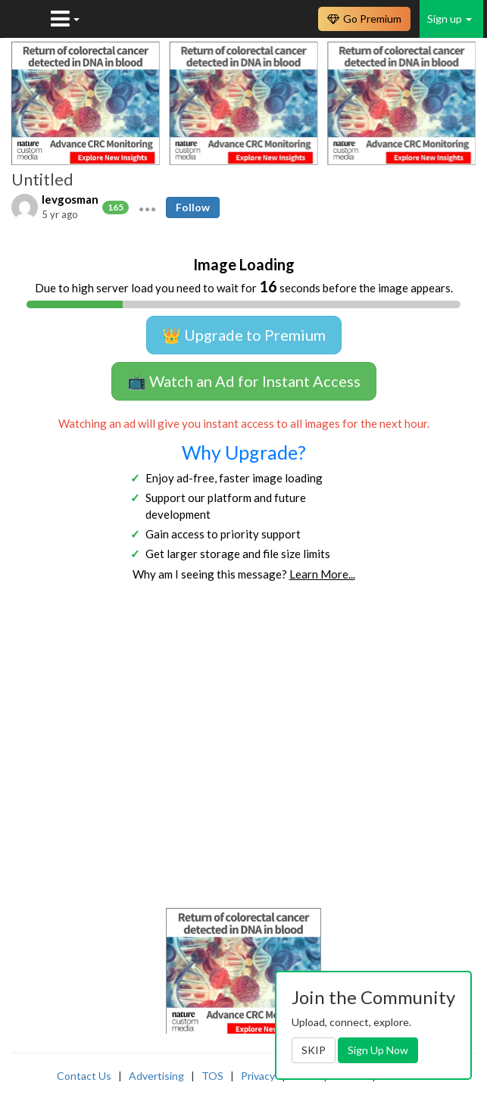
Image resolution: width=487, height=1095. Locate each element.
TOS (212, 1075)
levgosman (70, 199)
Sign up (449, 18)
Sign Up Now (378, 1050)
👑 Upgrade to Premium (244, 335)
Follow (193, 207)
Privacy (258, 1075)
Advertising (156, 1075)
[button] (147, 207)
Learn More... (322, 574)
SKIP (313, 1050)
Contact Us (84, 1075)
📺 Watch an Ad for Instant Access (244, 381)
